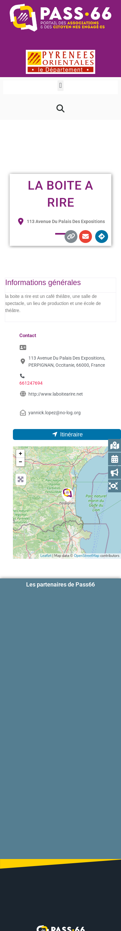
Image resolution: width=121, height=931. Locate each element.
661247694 (31, 383)
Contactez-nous (60, 880)
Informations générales (43, 282)
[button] (60, 85)
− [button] (20, 462)
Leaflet (45, 555)
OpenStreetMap (86, 555)
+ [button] (20, 454)
